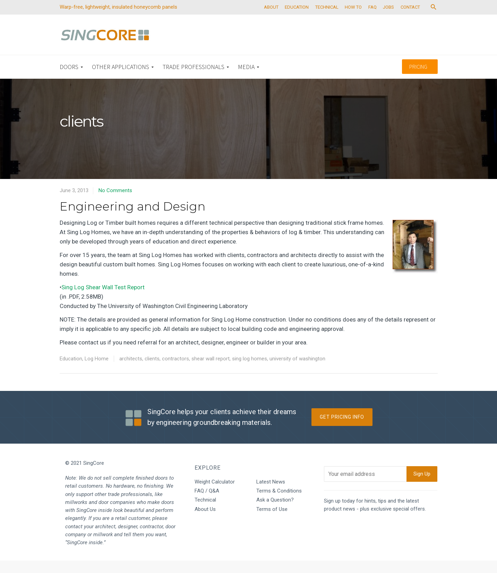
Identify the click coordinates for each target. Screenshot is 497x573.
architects (130, 371)
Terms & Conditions (279, 503)
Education (71, 371)
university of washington (297, 371)
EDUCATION (303, 19)
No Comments (115, 202)
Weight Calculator (215, 494)
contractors (175, 371)
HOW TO (362, 19)
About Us (205, 521)
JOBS (400, 19)
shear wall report (210, 371)
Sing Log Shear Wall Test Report (103, 299)
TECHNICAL (334, 19)
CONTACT (424, 19)
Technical (205, 512)
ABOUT (275, 19)
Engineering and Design (132, 218)
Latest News (270, 494)
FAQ (383, 19)
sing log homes (249, 371)
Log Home (97, 371)
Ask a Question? (275, 512)
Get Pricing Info (342, 429)
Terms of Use (272, 521)
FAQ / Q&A (207, 503)
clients (152, 371)
